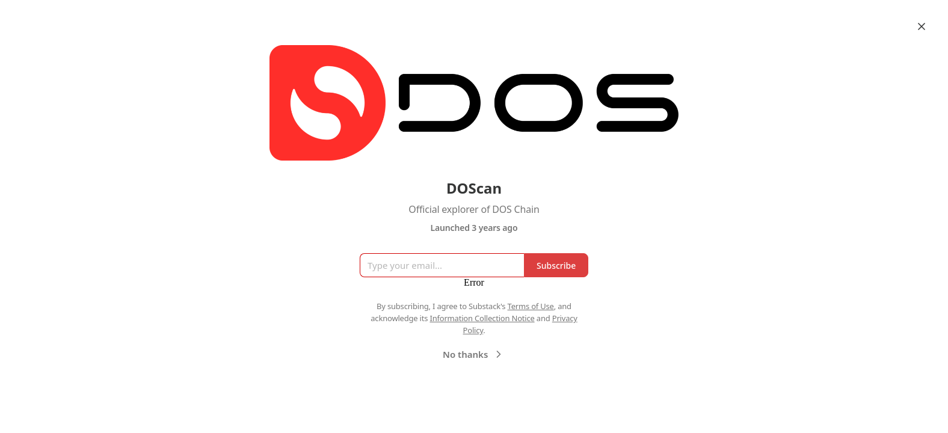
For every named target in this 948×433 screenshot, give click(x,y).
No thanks (474, 354)
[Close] (922, 26)
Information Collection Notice (481, 318)
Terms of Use (531, 306)
